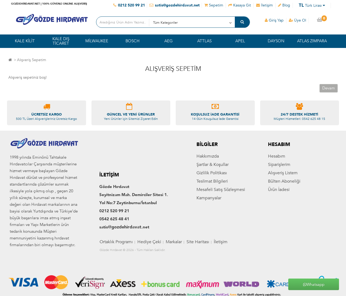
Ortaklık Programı (116, 242)
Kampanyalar (208, 198)
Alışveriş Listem (283, 173)
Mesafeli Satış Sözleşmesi (220, 190)
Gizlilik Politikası (211, 173)
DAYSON (276, 41)
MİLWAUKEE (96, 41)
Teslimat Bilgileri (212, 181)
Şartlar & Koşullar (212, 165)
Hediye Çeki (149, 242)
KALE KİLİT (25, 41)
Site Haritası (197, 242)
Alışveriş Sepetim (31, 59)
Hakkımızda (207, 156)
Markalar (174, 242)
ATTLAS (204, 41)
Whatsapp (313, 284)
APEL (240, 41)
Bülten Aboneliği (284, 181)
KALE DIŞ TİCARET (60, 41)
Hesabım (276, 156)
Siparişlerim (279, 165)
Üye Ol (297, 20)
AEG (168, 41)
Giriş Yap (274, 20)
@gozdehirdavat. (125, 227)
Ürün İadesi (279, 190)
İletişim (221, 242)
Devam (328, 88)
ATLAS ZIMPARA (312, 41)
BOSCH (132, 41)
